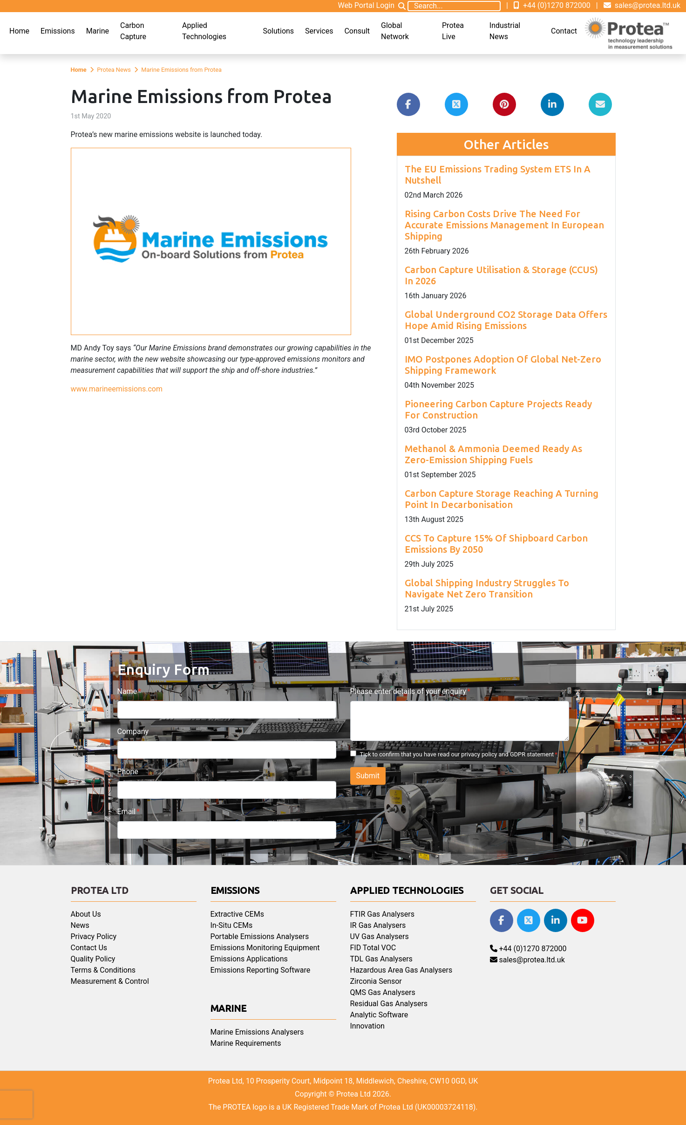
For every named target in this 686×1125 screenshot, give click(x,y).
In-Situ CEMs (232, 925)
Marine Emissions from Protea (181, 69)
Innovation (367, 1026)
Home (19, 31)
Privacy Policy (94, 936)
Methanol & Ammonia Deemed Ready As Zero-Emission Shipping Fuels (493, 454)
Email (126, 811)
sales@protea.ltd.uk (642, 5)
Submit (368, 775)
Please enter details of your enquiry (408, 691)
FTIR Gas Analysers (382, 914)
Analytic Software (379, 1014)
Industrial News (504, 31)
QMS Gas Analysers (382, 992)
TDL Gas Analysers (381, 958)
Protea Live (453, 31)
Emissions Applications (249, 958)
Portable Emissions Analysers (260, 936)
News (80, 925)
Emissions (58, 31)
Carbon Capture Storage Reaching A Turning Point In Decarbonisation (501, 499)
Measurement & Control (110, 981)
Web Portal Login (366, 5)
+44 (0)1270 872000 (552, 5)
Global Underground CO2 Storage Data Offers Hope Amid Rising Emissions (506, 320)
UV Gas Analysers (379, 936)
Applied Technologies (204, 31)
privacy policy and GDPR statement (507, 754)
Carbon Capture (133, 31)
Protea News (114, 69)
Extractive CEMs (237, 914)
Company (133, 731)
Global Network (395, 31)
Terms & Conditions (103, 970)
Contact (564, 31)
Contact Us (89, 947)
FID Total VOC (373, 947)
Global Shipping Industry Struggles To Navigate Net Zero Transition (487, 588)
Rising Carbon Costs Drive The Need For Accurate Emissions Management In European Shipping (504, 224)
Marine (97, 31)
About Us (86, 914)
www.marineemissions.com (117, 388)
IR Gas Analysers (378, 925)
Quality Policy (93, 958)
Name (127, 691)
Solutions (278, 31)
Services (319, 31)
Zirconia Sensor (376, 981)
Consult (357, 31)
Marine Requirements (246, 1043)
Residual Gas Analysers (389, 1003)
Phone (127, 771)
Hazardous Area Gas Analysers (401, 970)
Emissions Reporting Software (261, 970)
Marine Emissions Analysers (257, 1032)
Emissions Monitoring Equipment (265, 947)
